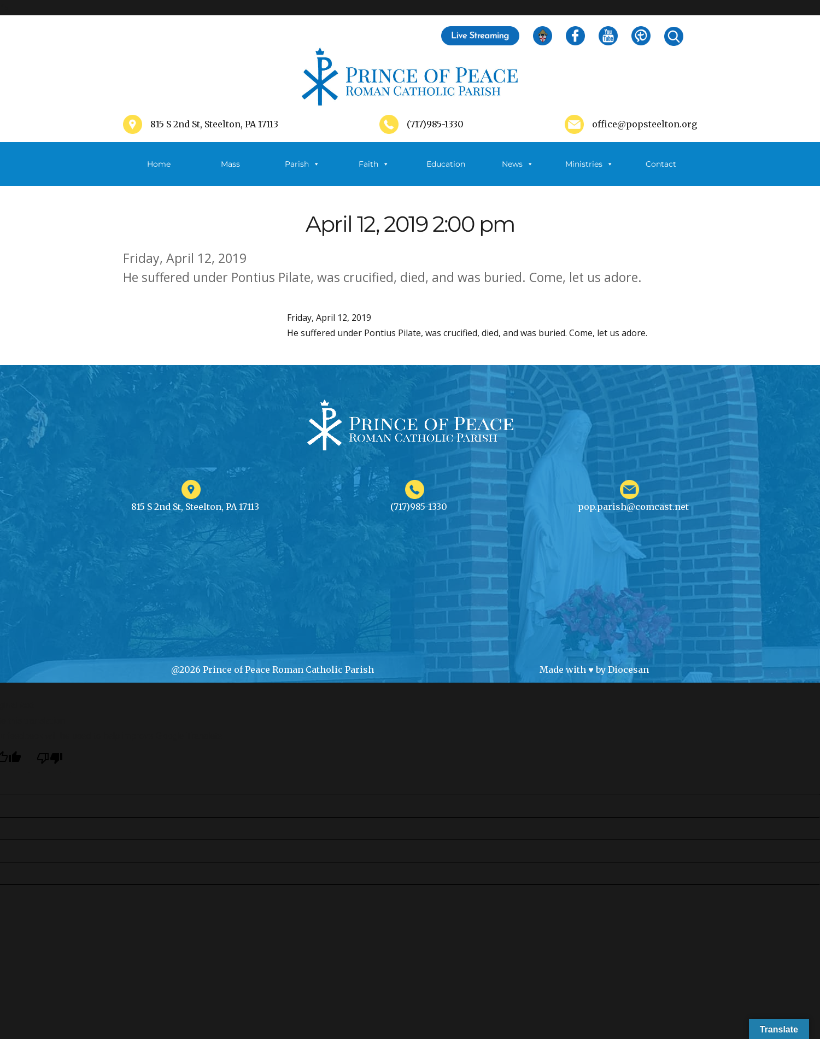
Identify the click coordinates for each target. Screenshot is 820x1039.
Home (159, 164)
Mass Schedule (231, 172)
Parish (302, 164)
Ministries (589, 164)
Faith (374, 164)
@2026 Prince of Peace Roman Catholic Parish (272, 669)
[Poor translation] (50, 758)
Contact (661, 164)
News (518, 164)
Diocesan (628, 669)
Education (445, 164)
